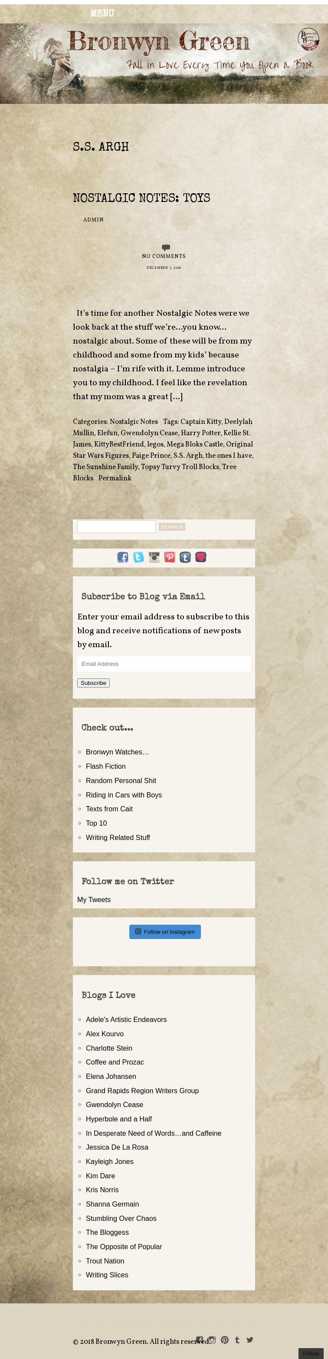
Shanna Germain (112, 1204)
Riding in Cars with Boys (124, 795)
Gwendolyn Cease (149, 433)
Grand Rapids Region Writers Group (142, 1090)
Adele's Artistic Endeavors (126, 1019)
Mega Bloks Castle (195, 445)
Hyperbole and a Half (119, 1119)
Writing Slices (107, 1275)
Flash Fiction (106, 766)
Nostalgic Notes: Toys (141, 199)
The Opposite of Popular (124, 1246)
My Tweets (94, 899)
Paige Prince (151, 456)
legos (155, 445)
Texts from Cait (109, 809)
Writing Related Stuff (118, 837)
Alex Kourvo (105, 1034)
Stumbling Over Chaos (121, 1218)
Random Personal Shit (121, 780)
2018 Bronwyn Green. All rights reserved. (145, 1342)
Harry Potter (200, 433)
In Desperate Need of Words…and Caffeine (154, 1133)
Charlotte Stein (109, 1048)
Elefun (107, 433)
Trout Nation (105, 1261)
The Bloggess (107, 1232)
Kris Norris (102, 1190)
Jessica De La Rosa (117, 1147)
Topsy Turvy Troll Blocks (180, 467)
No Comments (164, 256)
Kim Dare (100, 1176)
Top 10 (96, 823)
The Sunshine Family (105, 467)
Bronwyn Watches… (117, 752)
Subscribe (93, 683)
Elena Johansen (111, 1076)
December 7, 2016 (164, 268)
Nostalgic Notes (134, 422)
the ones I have (229, 456)
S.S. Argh (188, 456)
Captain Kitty (200, 422)
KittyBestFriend (119, 445)
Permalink (114, 478)
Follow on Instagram (165, 931)
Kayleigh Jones (110, 1161)
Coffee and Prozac (115, 1062)
